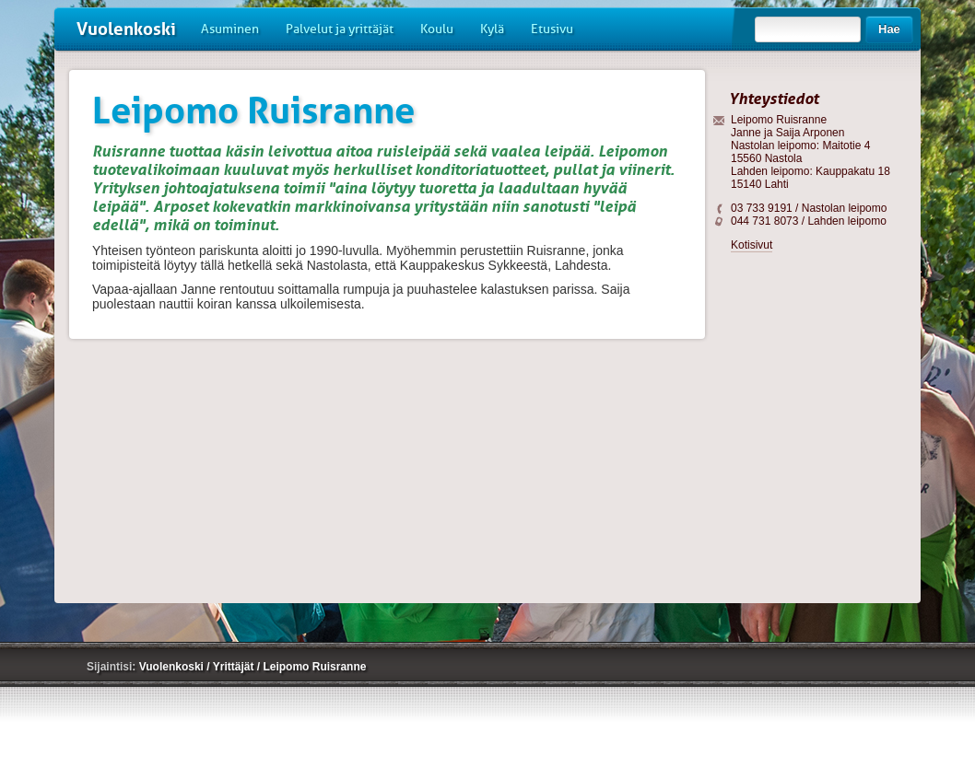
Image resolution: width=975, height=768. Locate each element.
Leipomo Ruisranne (314, 666)
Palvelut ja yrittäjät (340, 29)
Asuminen (230, 29)
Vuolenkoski (126, 29)
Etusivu (552, 29)
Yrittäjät (235, 666)
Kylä (492, 29)
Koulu (436, 29)
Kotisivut (751, 245)
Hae (889, 29)
